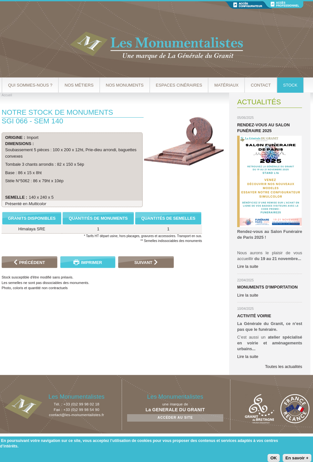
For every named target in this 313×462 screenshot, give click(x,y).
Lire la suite (247, 266)
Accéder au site (175, 417)
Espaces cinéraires (179, 85)
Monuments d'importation (267, 287)
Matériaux (226, 85)
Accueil (7, 95)
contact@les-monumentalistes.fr (76, 415)
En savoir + (297, 458)
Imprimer (91, 262)
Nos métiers (79, 85)
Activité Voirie (254, 315)
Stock (290, 85)
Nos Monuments (125, 85)
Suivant (143, 262)
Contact (261, 85)
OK (273, 458)
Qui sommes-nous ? (30, 85)
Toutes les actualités (283, 366)
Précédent (32, 262)
